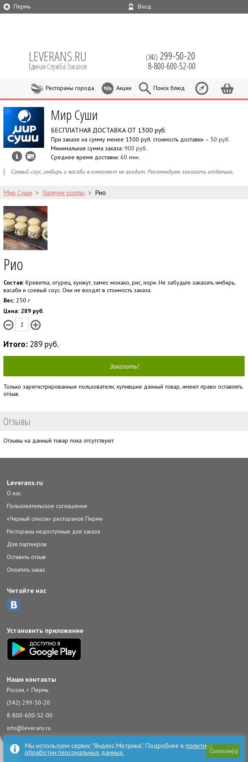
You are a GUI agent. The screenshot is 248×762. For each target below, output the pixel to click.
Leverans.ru (25, 482)
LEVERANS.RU (63, 59)
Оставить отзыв (26, 557)
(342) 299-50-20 (28, 702)
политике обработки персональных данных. (119, 748)
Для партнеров (27, 544)
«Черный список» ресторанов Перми (55, 518)
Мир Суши (74, 114)
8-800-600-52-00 (30, 715)
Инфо (17, 156)
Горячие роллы (63, 192)
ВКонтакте (13, 605)
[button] (223, 751)
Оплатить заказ (26, 569)
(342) (170, 55)
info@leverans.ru (29, 728)
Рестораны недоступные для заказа (53, 531)
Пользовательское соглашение (47, 506)
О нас (14, 493)
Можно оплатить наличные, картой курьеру (30, 156)
